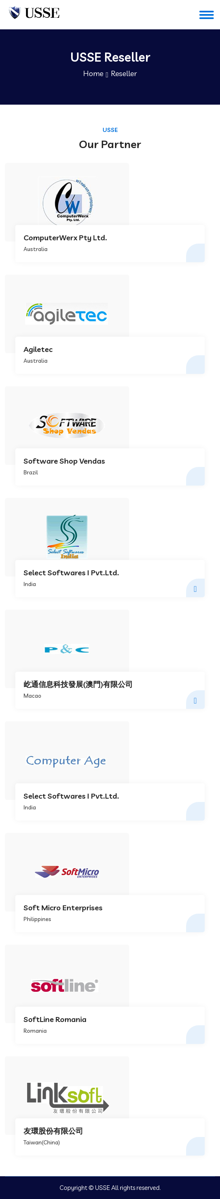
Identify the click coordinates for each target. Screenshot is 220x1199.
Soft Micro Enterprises (63, 907)
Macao (32, 695)
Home (93, 73)
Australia (36, 249)
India (30, 584)
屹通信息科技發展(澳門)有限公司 (78, 684)
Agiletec (38, 349)
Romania (35, 1030)
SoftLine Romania (55, 1019)
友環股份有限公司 (53, 1131)
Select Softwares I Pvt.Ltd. (71, 572)
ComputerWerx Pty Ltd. (65, 237)
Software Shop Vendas (64, 461)
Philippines (37, 919)
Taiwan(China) (42, 1142)
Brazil (31, 472)
